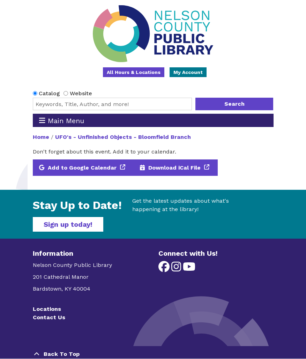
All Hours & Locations (134, 72)
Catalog (49, 93)
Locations (47, 309)
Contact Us (49, 317)
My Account (188, 72)
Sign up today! (68, 224)
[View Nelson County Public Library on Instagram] (177, 268)
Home (41, 137)
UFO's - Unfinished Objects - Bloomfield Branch (123, 137)
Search (234, 103)
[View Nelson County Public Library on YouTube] (189, 268)
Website (81, 93)
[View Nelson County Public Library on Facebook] (164, 268)
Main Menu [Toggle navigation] (61, 120)
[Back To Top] (153, 354)
